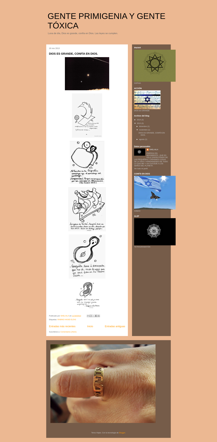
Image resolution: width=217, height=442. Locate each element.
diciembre (143, 126)
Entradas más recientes (62, 326)
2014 (139, 120)
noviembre (143, 130)
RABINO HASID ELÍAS (66, 319)
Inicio (90, 326)
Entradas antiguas (115, 326)
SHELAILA (153, 149)
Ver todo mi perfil (141, 169)
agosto (142, 139)
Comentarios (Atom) (68, 332)
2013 (139, 123)
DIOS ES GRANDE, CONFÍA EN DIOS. (73, 53)
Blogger (122, 433)
